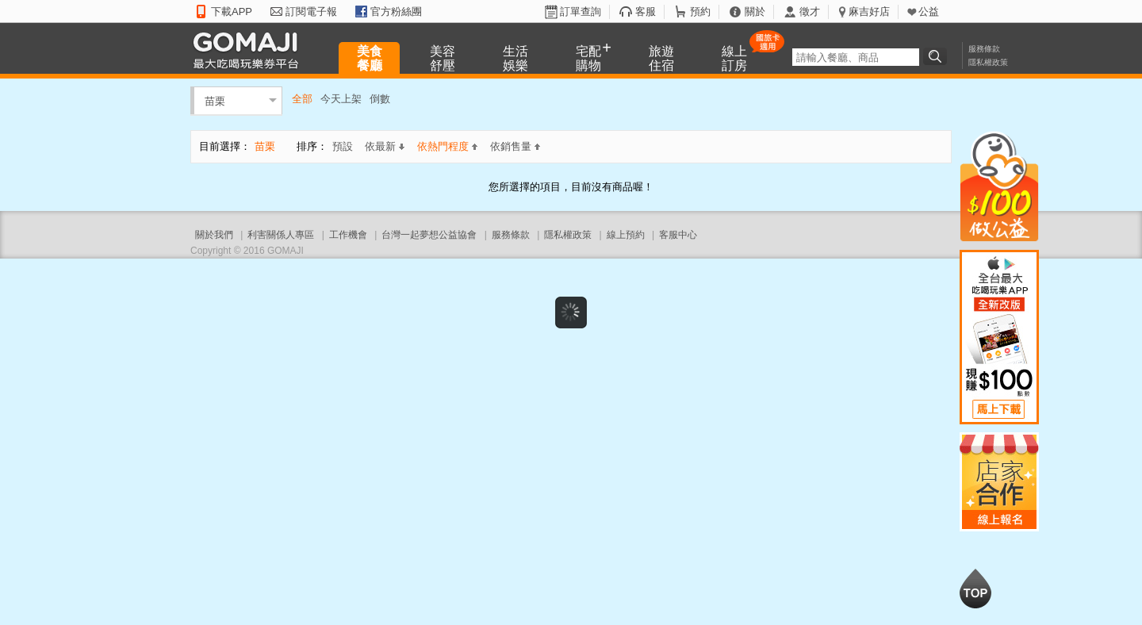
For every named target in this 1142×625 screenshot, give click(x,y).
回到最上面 (975, 588)
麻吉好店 (869, 11)
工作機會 (348, 234)
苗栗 (215, 100)
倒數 (380, 99)
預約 (700, 11)
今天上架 (341, 99)
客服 (645, 11)
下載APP (231, 11)
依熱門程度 (447, 146)
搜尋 (937, 56)
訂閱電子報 (311, 11)
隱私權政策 (988, 62)
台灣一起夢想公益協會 (429, 234)
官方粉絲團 (396, 11)
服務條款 (984, 48)
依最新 (384, 146)
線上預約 (626, 234)
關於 (755, 11)
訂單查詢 (580, 11)
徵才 (809, 11)
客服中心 (678, 234)
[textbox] (855, 57)
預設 (342, 146)
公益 (928, 11)
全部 (302, 99)
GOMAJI (249, 49)
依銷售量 (515, 146)
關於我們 (214, 234)
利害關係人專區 (280, 234)
